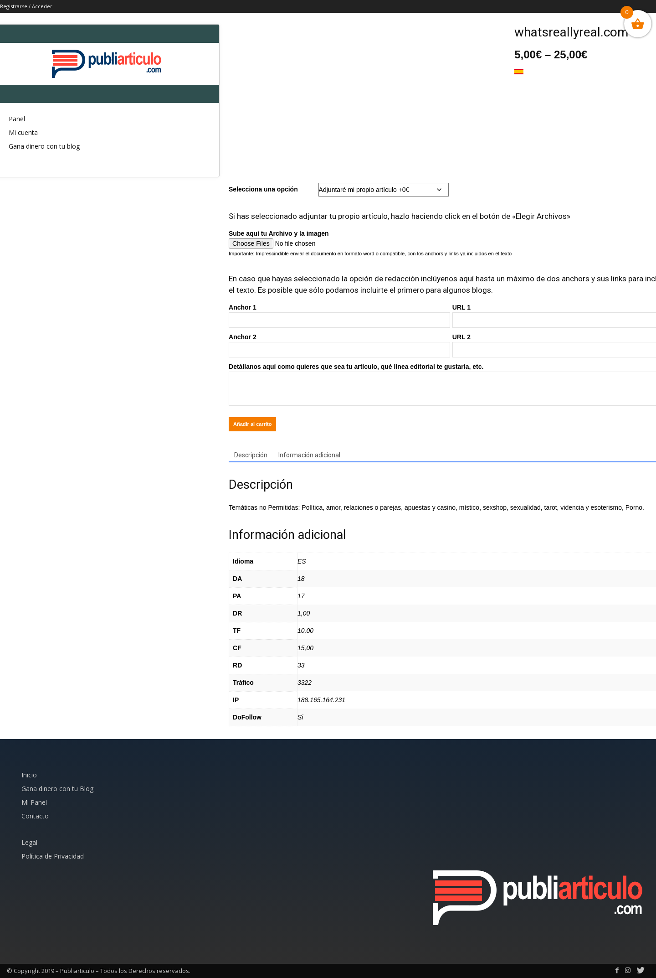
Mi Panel (34, 802)
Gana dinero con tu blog (44, 146)
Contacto (35, 816)
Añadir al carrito (252, 424)
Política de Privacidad (52, 856)
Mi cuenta (23, 132)
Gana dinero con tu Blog (57, 788)
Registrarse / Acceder (26, 6)
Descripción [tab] (250, 455)
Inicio (29, 775)
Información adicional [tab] (309, 455)
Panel (17, 118)
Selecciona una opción (263, 189)
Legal (29, 842)
